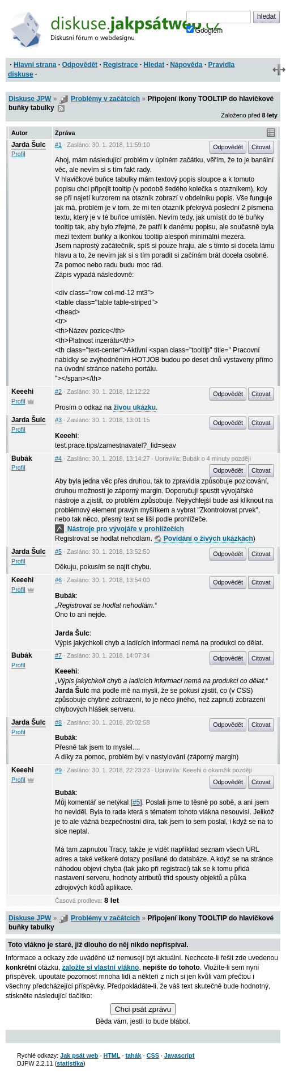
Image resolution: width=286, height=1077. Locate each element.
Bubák (21, 458)
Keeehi (22, 392)
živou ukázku (134, 407)
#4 (58, 458)
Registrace (120, 65)
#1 (58, 144)
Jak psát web (79, 1055)
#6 (58, 580)
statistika (70, 1063)
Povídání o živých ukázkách (203, 538)
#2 (58, 391)
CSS (153, 1055)
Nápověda (186, 65)
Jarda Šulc (28, 145)
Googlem (204, 30)
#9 (58, 770)
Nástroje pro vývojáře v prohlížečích (119, 529)
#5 (58, 551)
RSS (61, 108)
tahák (133, 1055)
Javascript (179, 1055)
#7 (58, 655)
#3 (58, 420)
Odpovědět (79, 65)
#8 (58, 722)
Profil (18, 153)
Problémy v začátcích (105, 99)
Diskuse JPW (29, 99)
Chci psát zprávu (143, 1009)
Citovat (261, 147)
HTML (111, 1055)
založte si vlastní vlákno (100, 967)
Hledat (153, 65)
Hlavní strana (35, 65)
